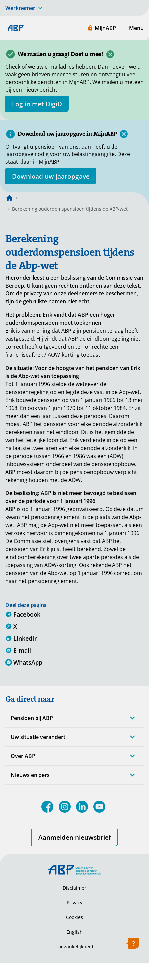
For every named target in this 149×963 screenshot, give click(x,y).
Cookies (74, 917)
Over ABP (23, 756)
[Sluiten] (110, 54)
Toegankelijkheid (74, 946)
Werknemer (20, 8)
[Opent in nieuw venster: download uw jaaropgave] (50, 176)
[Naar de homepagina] (9, 198)
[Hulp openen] (132, 944)
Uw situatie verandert (38, 737)
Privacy (74, 902)
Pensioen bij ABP (32, 718)
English (74, 932)
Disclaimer (74, 888)
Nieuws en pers (30, 775)
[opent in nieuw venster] (37, 104)
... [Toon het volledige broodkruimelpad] (24, 197)
